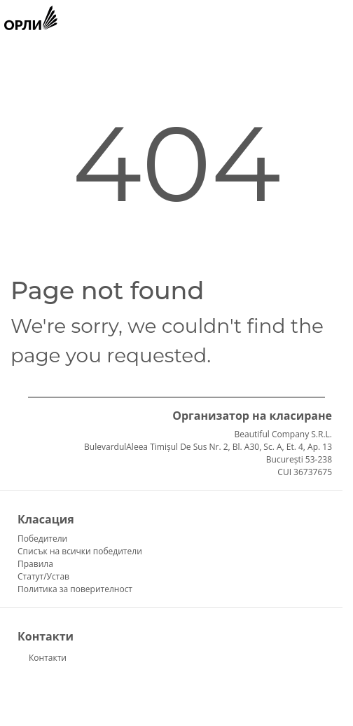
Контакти (48, 658)
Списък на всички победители (80, 551)
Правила (35, 564)
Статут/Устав (43, 576)
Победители (42, 538)
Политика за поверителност (75, 589)
